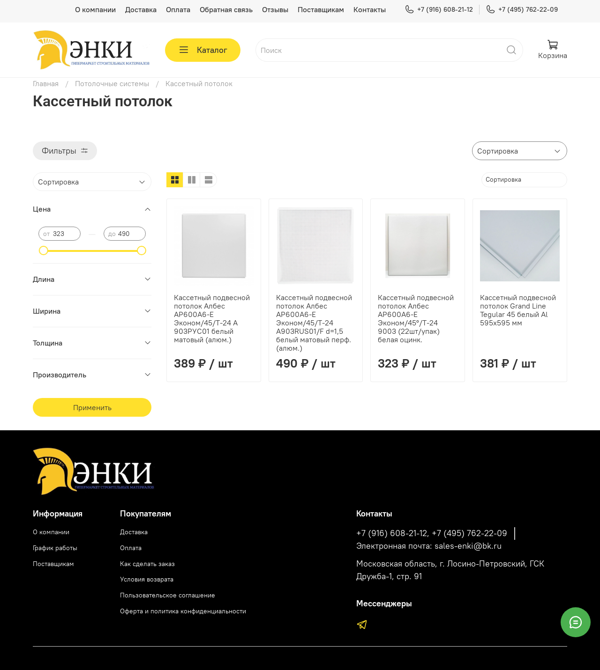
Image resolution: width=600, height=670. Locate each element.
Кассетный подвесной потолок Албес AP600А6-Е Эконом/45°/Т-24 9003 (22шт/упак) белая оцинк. (416, 318)
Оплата (178, 9)
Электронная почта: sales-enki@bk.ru (429, 546)
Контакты (369, 9)
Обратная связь (226, 9)
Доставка (141, 9)
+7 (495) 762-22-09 (522, 10)
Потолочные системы (112, 83)
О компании (95, 9)
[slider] (43, 250)
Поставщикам (321, 9)
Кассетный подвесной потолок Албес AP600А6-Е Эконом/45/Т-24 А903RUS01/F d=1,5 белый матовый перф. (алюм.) (314, 323)
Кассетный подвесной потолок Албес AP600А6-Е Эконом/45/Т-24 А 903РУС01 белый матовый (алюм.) (212, 318)
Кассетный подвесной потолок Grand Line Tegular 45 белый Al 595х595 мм (518, 310)
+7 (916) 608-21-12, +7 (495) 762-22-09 (431, 533)
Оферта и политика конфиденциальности (183, 611)
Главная (46, 83)
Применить (92, 407)
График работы (55, 548)
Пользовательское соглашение (167, 595)
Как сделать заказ (147, 564)
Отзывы (275, 9)
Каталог (202, 50)
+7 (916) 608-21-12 (439, 10)
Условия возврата (146, 579)
